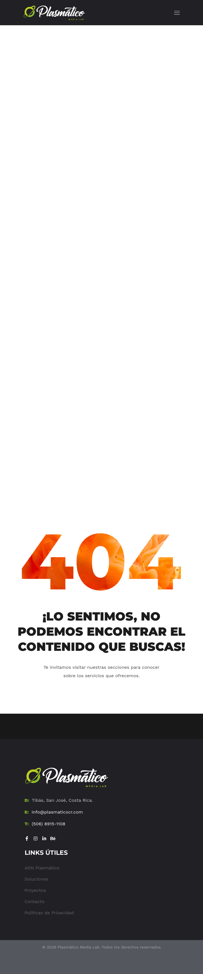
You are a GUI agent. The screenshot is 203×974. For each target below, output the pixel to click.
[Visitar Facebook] (27, 838)
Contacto (35, 901)
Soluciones (36, 879)
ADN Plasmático (42, 867)
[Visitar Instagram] (35, 838)
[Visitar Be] (53, 838)
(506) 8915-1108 (48, 823)
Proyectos (35, 890)
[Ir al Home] (67, 777)
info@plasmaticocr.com (57, 812)
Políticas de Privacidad (49, 912)
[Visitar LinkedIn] (44, 838)
